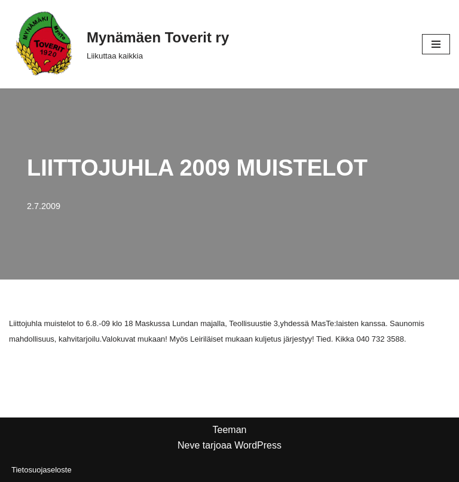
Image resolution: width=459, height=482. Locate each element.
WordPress (257, 445)
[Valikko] (436, 44)
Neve (189, 445)
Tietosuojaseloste (41, 469)
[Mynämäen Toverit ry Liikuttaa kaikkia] (119, 44)
